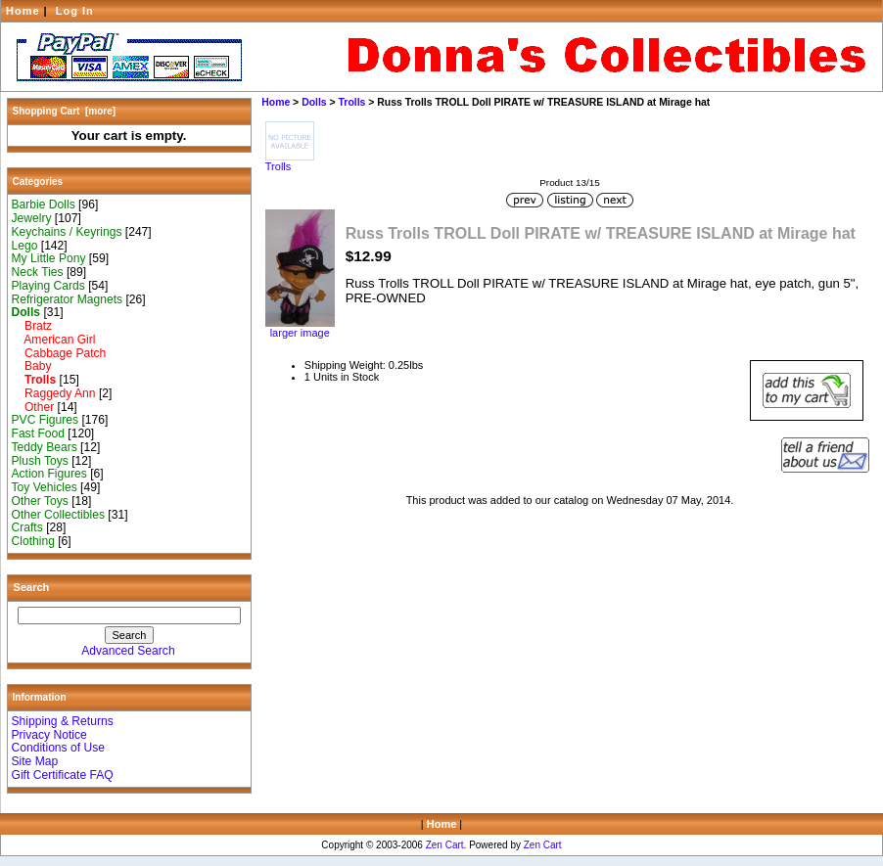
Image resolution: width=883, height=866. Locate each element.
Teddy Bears (44, 447)
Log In (75, 11)
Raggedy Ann (54, 393)
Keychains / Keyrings (67, 232)
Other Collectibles (58, 515)
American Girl (54, 339)
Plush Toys (40, 461)
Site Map (35, 761)
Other (33, 407)
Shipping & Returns (63, 721)
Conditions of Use (58, 747)
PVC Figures (45, 420)
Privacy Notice (49, 735)
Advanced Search (127, 651)
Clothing (33, 541)
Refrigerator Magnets (67, 299)
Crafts (27, 527)
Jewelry (32, 218)
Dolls (314, 102)
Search (32, 587)
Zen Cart (445, 845)
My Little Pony (49, 258)
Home (23, 11)
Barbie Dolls (43, 204)
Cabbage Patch (59, 353)
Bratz (32, 326)
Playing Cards (48, 286)
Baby (32, 366)
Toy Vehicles (44, 487)
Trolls (352, 102)
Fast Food (38, 433)
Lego (25, 245)
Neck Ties (38, 272)
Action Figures (49, 473)
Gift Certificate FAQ (63, 775)
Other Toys (40, 501)
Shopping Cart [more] (64, 111)
